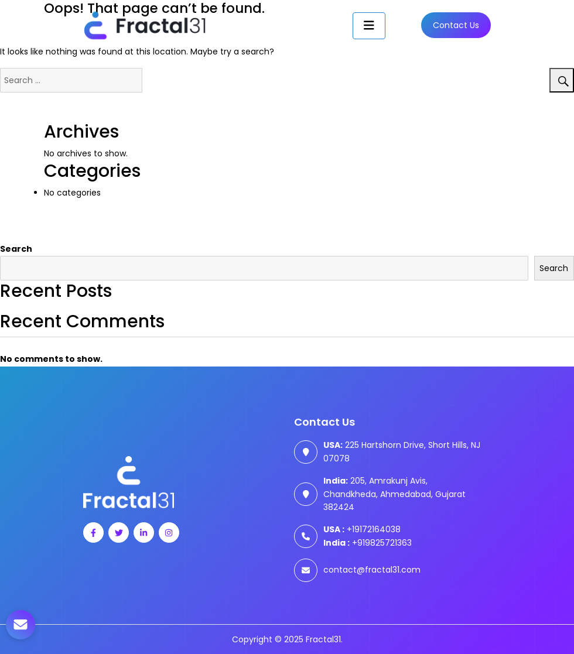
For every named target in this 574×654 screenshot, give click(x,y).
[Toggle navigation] (369, 25)
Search (16, 249)
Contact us (456, 25)
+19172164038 (362, 529)
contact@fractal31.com (372, 570)
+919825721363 (367, 543)
